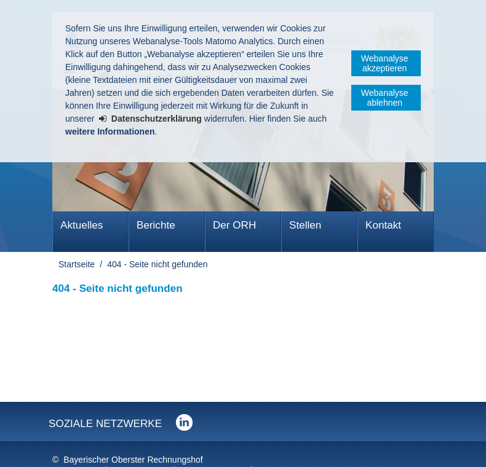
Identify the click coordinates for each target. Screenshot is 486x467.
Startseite (76, 264)
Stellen (305, 225)
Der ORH (234, 225)
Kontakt (383, 225)
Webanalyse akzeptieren (384, 63)
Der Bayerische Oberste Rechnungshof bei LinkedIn (184, 398)
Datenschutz (141, 448)
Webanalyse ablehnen (384, 98)
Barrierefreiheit (214, 448)
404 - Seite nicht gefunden (157, 264)
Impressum (76, 448)
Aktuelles (81, 225)
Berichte (156, 225)
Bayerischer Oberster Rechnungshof (132, 435)
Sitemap (278, 448)
